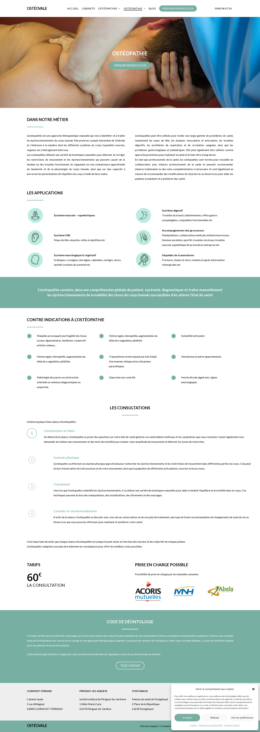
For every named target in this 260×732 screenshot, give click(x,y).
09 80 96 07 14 (223, 8)
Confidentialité (167, 726)
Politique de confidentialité (211, 725)
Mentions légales (232, 725)
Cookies (193, 725)
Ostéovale (37, 8)
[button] (253, 689)
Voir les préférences (242, 717)
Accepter (187, 717)
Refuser (214, 717)
